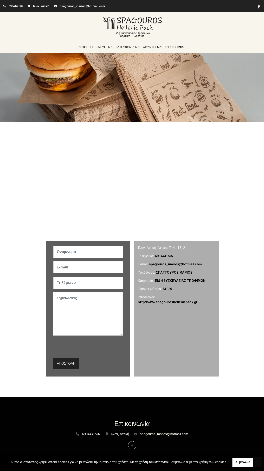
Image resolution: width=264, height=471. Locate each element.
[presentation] (85, 347)
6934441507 (164, 256)
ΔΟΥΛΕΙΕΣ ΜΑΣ (153, 47)
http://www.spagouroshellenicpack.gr (168, 302)
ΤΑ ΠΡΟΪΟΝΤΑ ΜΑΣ (128, 47)
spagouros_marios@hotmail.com (82, 6)
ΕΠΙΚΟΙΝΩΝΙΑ (174, 47)
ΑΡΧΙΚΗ (83, 47)
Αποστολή (66, 363)
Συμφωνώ (243, 462)
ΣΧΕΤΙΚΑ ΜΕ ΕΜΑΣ (102, 47)
